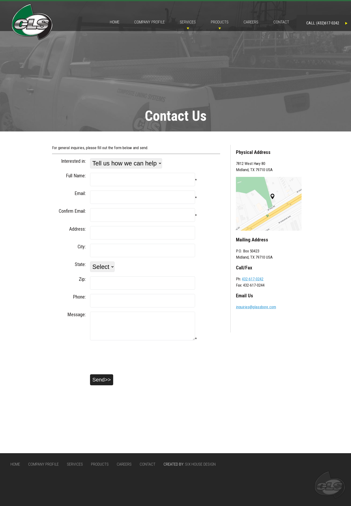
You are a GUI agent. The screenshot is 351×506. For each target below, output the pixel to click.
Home (114, 22)
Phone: (79, 297)
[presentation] (88, 362)
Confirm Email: (72, 211)
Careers (251, 22)
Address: (77, 229)
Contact (281, 22)
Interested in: (73, 161)
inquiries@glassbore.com (256, 307)
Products (220, 22)
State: (80, 264)
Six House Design (200, 464)
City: (82, 247)
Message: (76, 314)
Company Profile (149, 22)
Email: (80, 193)
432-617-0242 (252, 279)
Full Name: (76, 176)
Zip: (82, 279)
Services (188, 22)
